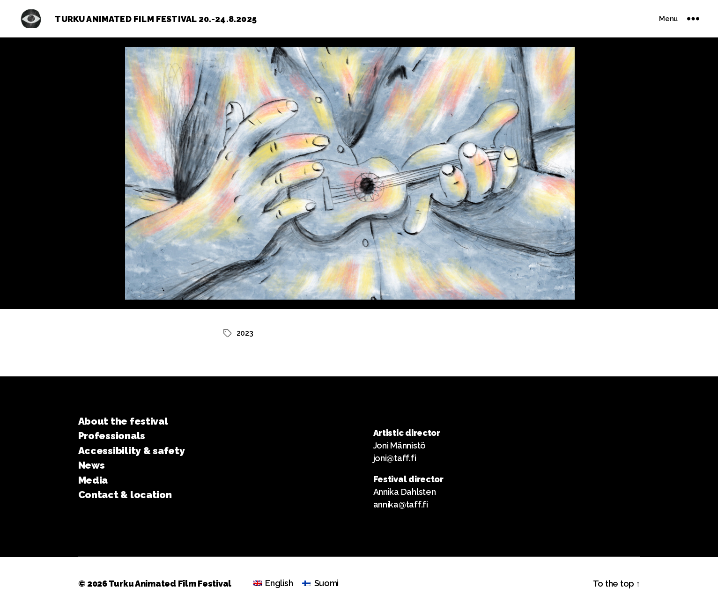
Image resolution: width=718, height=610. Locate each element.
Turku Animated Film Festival (170, 583)
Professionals (112, 435)
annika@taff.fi (400, 504)
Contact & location (125, 494)
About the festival (123, 421)
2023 (245, 333)
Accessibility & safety (131, 450)
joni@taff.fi (394, 458)
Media (93, 480)
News (91, 465)
